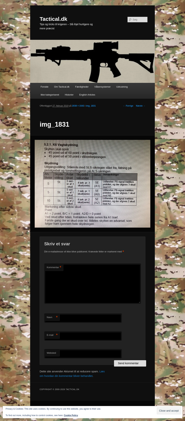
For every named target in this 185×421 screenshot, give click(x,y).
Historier (69, 94)
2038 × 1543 (78, 106)
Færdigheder (82, 86)
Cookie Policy (71, 415)
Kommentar (54, 267)
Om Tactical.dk (61, 86)
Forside (44, 86)
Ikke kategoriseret (50, 94)
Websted (51, 353)
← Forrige (128, 106)
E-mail (52, 335)
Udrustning (122, 86)
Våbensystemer (102, 86)
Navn (52, 317)
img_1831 (91, 106)
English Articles (87, 94)
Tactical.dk (53, 19)
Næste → (140, 106)
